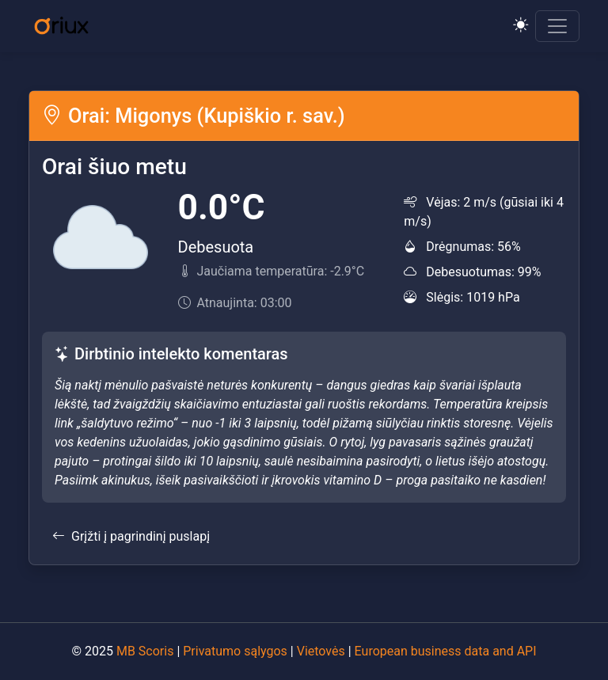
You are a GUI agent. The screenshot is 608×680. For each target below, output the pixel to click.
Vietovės (321, 651)
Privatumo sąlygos (235, 651)
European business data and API (446, 651)
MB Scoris (144, 651)
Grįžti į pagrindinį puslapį (131, 536)
